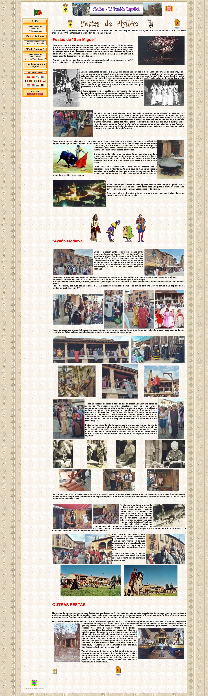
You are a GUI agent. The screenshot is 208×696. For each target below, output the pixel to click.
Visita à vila (35, 29)
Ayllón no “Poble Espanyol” (35, 59)
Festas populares (35, 31)
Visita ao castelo (35, 57)
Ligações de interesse (35, 72)
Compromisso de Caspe (35, 42)
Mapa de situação (35, 26)
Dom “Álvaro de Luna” (35, 44)
